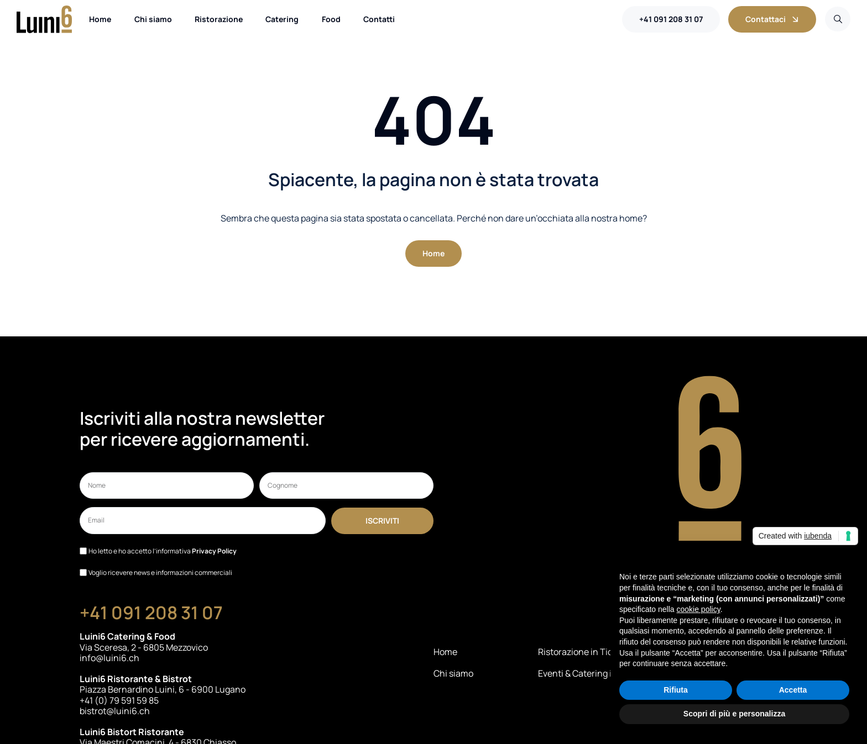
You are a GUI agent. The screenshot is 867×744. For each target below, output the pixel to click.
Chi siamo (453, 673)
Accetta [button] (793, 689)
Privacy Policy (214, 551)
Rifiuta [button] (676, 689)
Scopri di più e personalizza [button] (734, 713)
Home (445, 652)
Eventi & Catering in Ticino (591, 673)
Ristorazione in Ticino (581, 652)
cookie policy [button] (698, 609)
